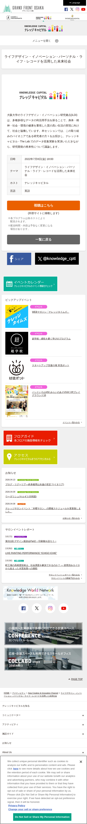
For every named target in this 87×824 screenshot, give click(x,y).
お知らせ (6, 743)
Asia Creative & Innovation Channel (43, 693)
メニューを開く (45, 41)
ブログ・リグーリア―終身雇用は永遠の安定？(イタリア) (34, 484)
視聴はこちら (43, 205)
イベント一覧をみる (71, 422)
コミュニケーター (11, 715)
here (15, 768)
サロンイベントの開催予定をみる (65, 578)
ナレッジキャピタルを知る (16, 706)
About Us (7, 752)
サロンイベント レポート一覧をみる (64, 575)
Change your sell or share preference (30, 809)
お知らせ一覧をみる (71, 518)
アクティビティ (19, 693)
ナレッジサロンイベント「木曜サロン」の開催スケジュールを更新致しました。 (43, 510)
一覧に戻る (43, 239)
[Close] (81, 762)
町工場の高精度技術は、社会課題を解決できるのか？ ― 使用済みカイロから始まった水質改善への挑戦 (42, 567)
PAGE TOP (77, 679)
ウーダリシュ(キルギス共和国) (21, 496)
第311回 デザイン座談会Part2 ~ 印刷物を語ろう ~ (30, 541)
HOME (7, 693)
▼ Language (74, 3)
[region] (43, 790)
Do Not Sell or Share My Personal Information (42, 816)
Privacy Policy (16, 805)
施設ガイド (8, 733)
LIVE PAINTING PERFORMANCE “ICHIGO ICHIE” (31, 553)
